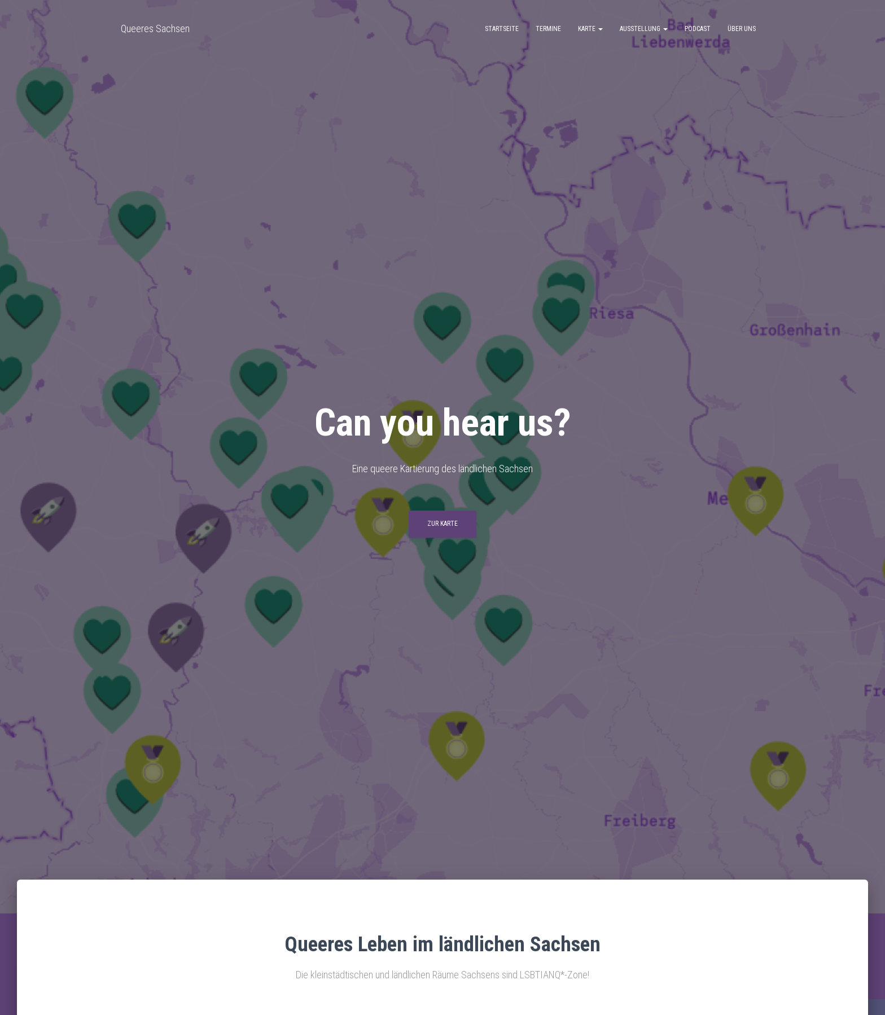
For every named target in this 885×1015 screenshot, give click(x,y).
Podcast (698, 29)
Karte (590, 29)
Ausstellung (644, 29)
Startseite (502, 29)
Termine (548, 29)
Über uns (742, 29)
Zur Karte (442, 524)
